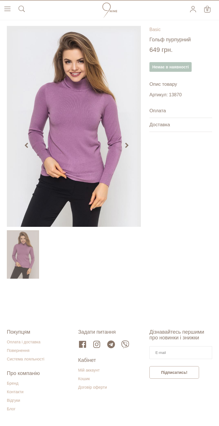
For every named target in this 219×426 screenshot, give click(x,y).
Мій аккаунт (89, 370)
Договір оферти (92, 387)
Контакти (15, 392)
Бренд (13, 383)
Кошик (84, 378)
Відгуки (13, 400)
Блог (11, 409)
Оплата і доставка (23, 342)
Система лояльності (25, 359)
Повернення (18, 350)
